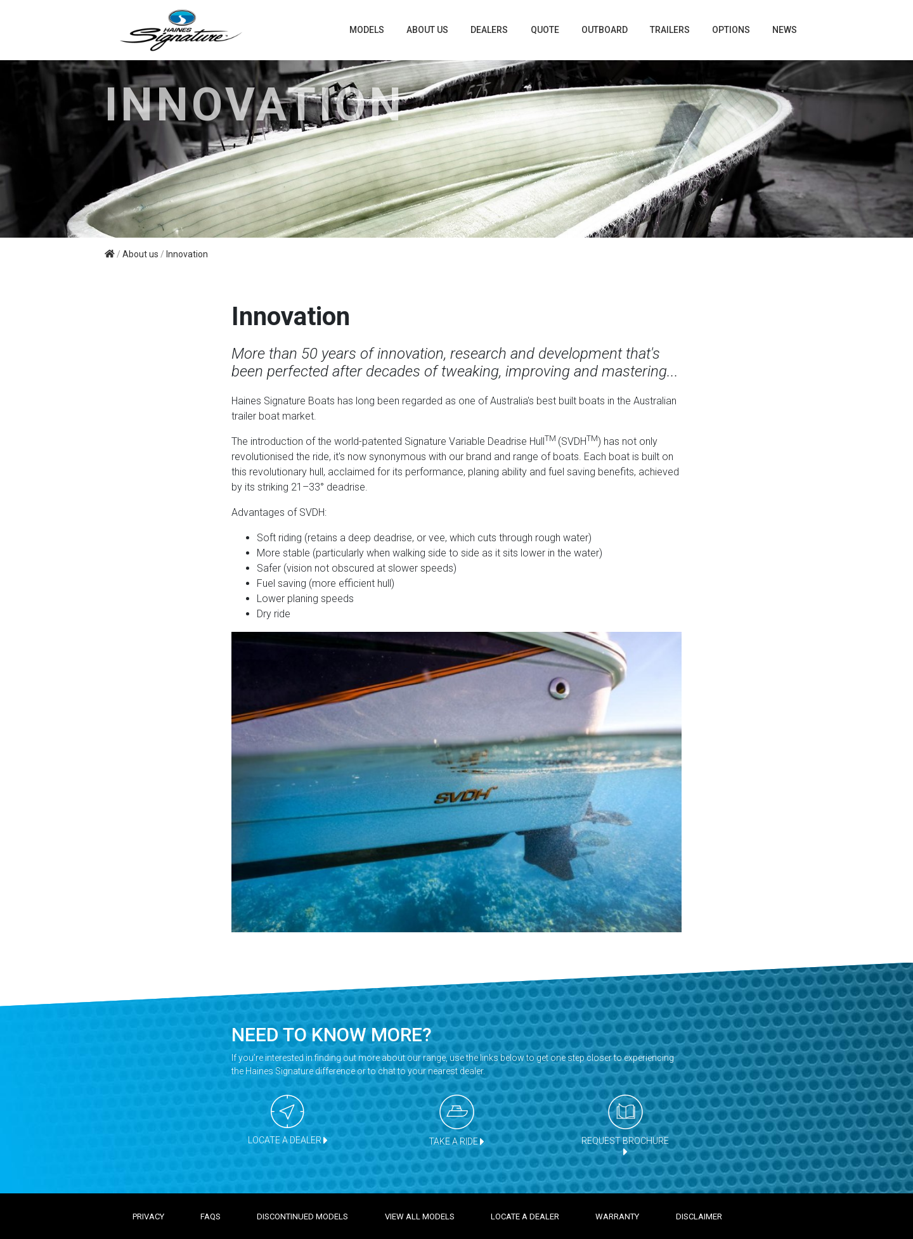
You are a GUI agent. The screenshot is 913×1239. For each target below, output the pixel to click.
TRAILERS (670, 30)
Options (731, 30)
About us (427, 30)
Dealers (489, 30)
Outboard (604, 30)
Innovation (187, 254)
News (784, 30)
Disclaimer (699, 1216)
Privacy (148, 1216)
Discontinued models (302, 1216)
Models (366, 30)
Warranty (617, 1216)
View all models (420, 1216)
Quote (545, 30)
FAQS (210, 1216)
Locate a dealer (525, 1216)
